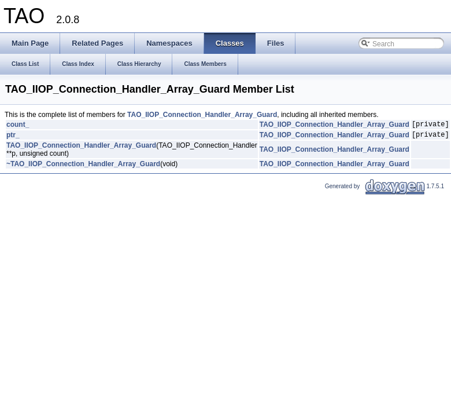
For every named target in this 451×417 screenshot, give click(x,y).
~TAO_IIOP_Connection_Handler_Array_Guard (83, 167)
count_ (17, 126)
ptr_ (13, 138)
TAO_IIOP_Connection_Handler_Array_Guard (202, 115)
